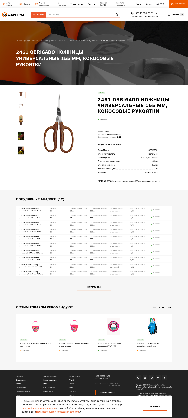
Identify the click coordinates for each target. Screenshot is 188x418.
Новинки (45, 384)
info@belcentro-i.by (151, 16)
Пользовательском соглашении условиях (57, 412)
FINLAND (72, 380)
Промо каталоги (48, 391)
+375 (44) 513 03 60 (102, 378)
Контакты (19, 384)
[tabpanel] (21, 105)
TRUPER (71, 384)
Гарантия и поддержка (23, 391)
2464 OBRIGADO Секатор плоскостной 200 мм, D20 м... (31, 245)
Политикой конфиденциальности (38, 408)
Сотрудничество (21, 380)
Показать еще (94, 287)
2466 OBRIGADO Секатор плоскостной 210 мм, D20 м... (31, 231)
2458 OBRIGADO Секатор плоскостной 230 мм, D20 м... (31, 259)
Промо (18, 395)
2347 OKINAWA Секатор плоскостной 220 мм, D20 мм (31, 273)
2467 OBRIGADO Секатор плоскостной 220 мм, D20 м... (31, 238)
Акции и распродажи (49, 387)
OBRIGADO (72, 391)
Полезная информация (49, 380)
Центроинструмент (75, 376)
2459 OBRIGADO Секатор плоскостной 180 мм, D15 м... (31, 210)
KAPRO (71, 387)
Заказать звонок (136, 16)
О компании (19, 376)
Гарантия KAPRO (21, 387)
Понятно (155, 406)
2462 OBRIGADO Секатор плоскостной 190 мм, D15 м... (31, 217)
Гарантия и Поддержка (50, 376)
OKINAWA (72, 395)
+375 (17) (98, 376)
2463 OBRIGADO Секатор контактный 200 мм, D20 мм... (31, 252)
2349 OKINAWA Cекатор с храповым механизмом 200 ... (31, 266)
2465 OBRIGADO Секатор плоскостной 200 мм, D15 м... (31, 224)
